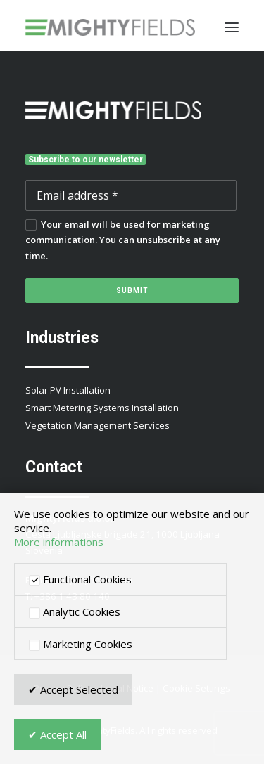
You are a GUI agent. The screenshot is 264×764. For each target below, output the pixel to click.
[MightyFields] (110, 27)
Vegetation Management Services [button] (97, 425)
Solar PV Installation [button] (68, 390)
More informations (58, 542)
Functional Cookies (80, 579)
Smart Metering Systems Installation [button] (102, 407)
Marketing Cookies (80, 644)
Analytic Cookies (74, 611)
